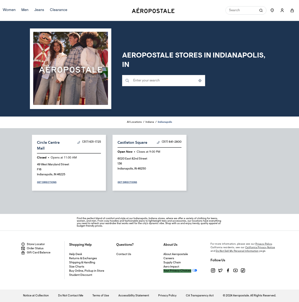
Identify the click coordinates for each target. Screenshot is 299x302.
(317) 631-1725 (89, 142)
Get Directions (46, 182)
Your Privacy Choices (177, 270)
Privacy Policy (263, 244)
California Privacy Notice (260, 247)
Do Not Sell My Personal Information (237, 251)
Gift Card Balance (35, 252)
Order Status (32, 248)
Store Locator (33, 244)
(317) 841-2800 (169, 142)
